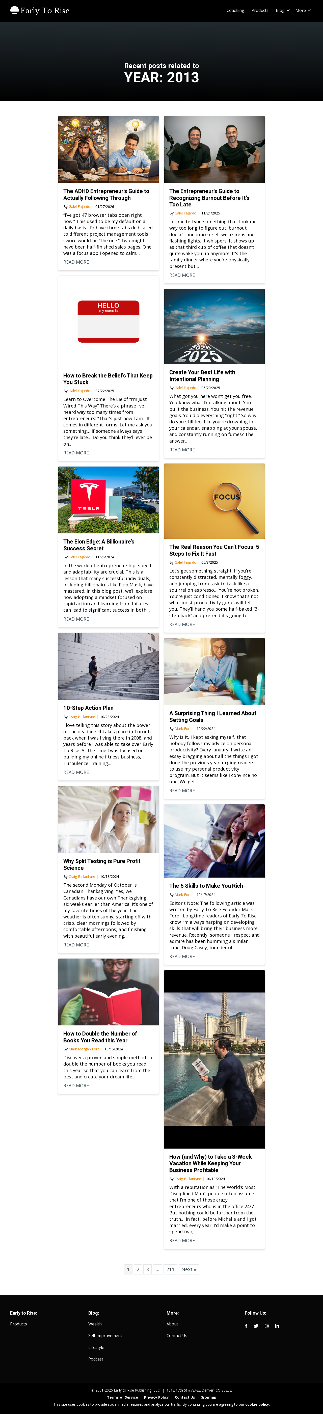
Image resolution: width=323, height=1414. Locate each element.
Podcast (95, 1359)
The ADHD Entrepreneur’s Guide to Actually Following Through (106, 194)
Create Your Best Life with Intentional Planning (202, 375)
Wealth (95, 1324)
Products (260, 10)
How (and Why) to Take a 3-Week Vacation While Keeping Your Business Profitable (210, 1163)
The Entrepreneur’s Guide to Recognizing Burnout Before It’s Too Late (209, 198)
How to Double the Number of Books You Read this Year (100, 1036)
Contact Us (177, 1335)
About (172, 1324)
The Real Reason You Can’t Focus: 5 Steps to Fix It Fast (214, 550)
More (300, 10)
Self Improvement (105, 1335)
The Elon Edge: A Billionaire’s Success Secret (98, 544)
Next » (188, 1269)
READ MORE (76, 262)
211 (170, 1269)
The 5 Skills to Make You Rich (206, 886)
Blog (280, 10)
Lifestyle (96, 1347)
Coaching (235, 10)
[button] (288, 10)
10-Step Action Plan (88, 708)
